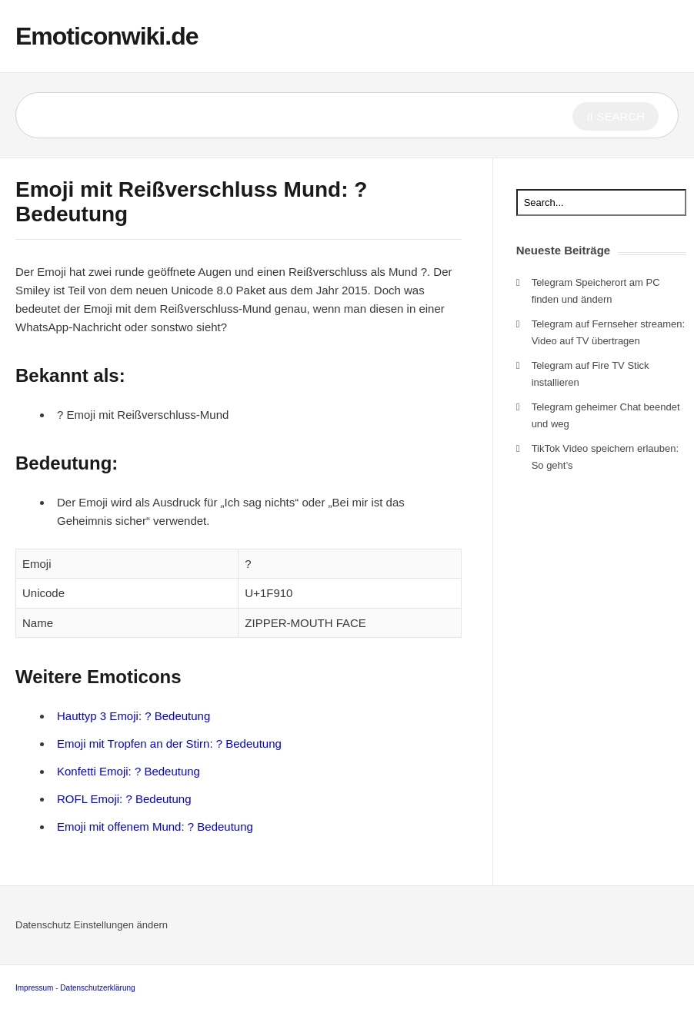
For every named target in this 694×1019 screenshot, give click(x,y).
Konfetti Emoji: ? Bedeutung (128, 771)
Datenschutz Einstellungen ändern (91, 925)
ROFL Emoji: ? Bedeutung (124, 798)
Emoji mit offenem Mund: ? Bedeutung (155, 826)
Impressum (34, 988)
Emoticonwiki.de (106, 36)
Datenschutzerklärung (97, 988)
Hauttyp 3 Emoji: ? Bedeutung (133, 715)
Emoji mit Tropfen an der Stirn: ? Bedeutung (169, 743)
